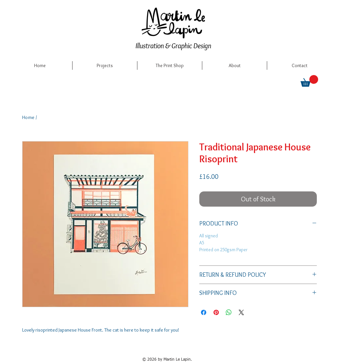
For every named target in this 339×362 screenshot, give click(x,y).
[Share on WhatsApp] (229, 312)
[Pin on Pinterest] (216, 312)
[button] (309, 81)
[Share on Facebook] (204, 312)
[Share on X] (241, 312)
